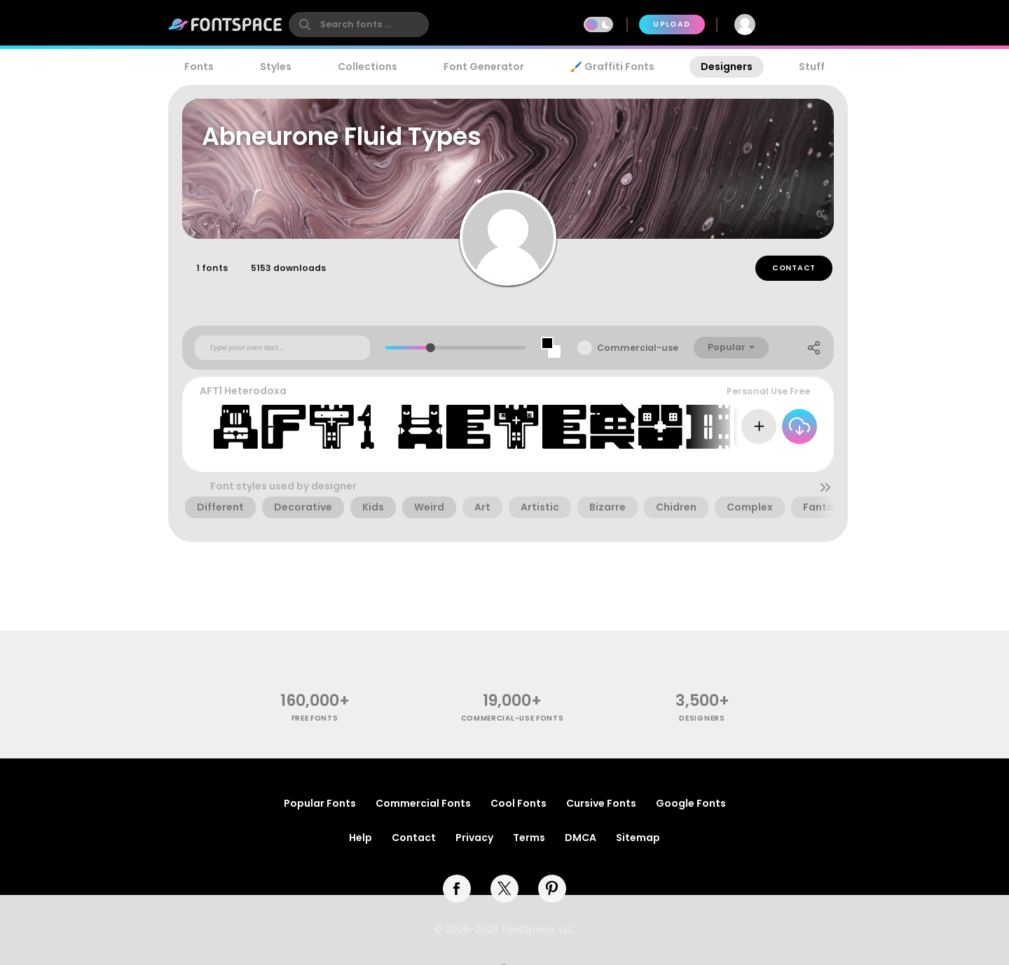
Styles (275, 67)
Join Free (809, 24)
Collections (367, 67)
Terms (529, 838)
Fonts (199, 67)
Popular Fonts (320, 803)
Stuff (812, 67)
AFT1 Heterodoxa (243, 393)
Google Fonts (691, 803)
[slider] (430, 349)
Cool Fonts (518, 803)
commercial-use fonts (512, 718)
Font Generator (484, 67)
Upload (671, 24)
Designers (727, 67)
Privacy (474, 838)
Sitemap (638, 838)
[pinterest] (552, 889)
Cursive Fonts (601, 803)
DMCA (580, 838)
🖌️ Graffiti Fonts (612, 67)
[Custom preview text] (282, 349)
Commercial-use (637, 350)
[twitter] (504, 889)
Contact (794, 270)
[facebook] (457, 889)
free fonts (314, 718)
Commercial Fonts (423, 803)
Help (360, 838)
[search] (359, 24)
